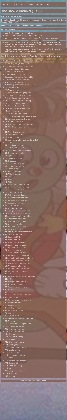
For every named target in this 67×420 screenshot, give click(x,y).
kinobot (5, 4)
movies (14, 4)
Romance (39, 26)
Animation (25, 26)
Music (32, 26)
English (24, 56)
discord (22, 4)
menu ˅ (47, 4)
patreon (31, 4)
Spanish (34, 56)
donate (39, 4)
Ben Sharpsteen (16, 16)
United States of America (10, 26)
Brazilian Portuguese (50, 56)
